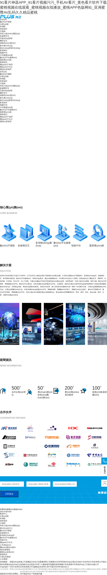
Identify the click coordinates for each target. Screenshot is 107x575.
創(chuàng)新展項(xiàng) (10, 48)
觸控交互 (3, 41)
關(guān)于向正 (6, 67)
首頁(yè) (3, 19)
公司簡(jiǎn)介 (5, 545)
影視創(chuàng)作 (7, 535)
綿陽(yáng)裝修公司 (18, 562)
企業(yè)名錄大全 (78, 562)
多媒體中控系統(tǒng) (75, 564)
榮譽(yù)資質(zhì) (7, 552)
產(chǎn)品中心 (6, 528)
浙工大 (40, 564)
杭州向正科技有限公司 (94, 562)
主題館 (2, 31)
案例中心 (3, 514)
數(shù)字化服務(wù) (8, 57)
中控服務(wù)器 (6, 55)
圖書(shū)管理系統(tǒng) (60, 562)
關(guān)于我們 (6, 64)
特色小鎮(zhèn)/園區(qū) (10, 34)
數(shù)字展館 (6, 22)
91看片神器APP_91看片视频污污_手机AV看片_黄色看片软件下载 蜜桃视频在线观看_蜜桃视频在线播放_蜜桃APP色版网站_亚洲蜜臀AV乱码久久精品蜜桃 (53, 7)
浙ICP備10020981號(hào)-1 (57, 567)
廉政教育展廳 (48, 564)
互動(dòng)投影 (6, 38)
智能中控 (3, 540)
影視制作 (3, 50)
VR (36, 564)
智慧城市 (3, 29)
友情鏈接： (4, 562)
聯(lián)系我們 (5, 69)
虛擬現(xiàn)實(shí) (8, 43)
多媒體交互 (4, 36)
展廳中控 (3, 53)
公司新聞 (3, 559)
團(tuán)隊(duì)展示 (8, 547)
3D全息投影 (30, 564)
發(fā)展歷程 (5, 550)
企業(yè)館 (4, 24)
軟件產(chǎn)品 (6, 46)
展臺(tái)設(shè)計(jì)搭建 (15, 564)
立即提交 (9, 494)
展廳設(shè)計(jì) (33, 562)
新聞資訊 (3, 62)
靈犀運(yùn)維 (6, 60)
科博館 (2, 26)
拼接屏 (56, 564)
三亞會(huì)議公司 (91, 564)
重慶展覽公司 (45, 562)
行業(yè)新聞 (5, 557)
